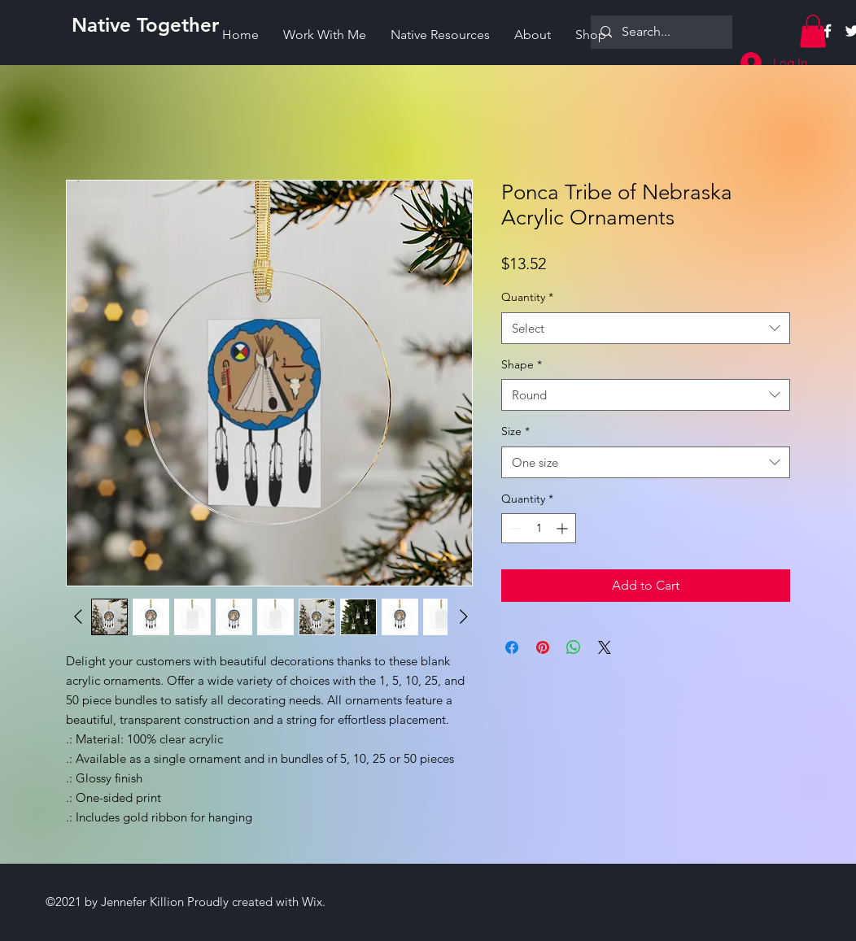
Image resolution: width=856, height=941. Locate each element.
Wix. (313, 901)
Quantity (527, 297)
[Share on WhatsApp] (573, 647)
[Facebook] (827, 31)
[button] (813, 31)
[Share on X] (604, 647)
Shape (521, 364)
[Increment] (563, 528)
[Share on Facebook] (512, 647)
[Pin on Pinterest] (542, 647)
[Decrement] (514, 528)
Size (515, 431)
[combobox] (645, 328)
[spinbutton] (538, 528)
